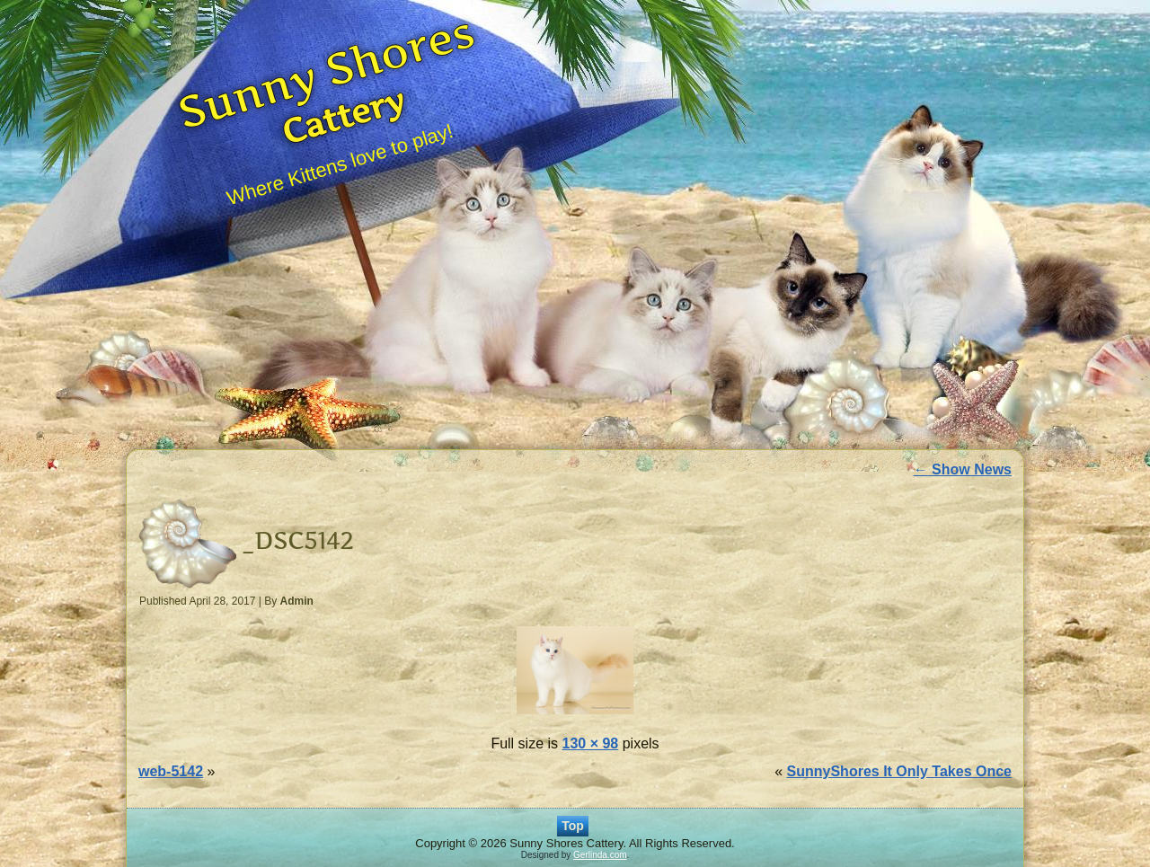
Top (573, 825)
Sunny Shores (326, 71)
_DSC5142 (298, 540)
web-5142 (170, 771)
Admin (297, 601)
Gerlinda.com (599, 855)
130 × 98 (590, 743)
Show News (963, 469)
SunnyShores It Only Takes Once (899, 771)
